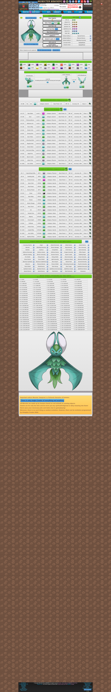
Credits (72, 684)
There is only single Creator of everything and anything (42, 400)
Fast (56, 29)
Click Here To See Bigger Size (31, 44)
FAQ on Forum (23, 690)
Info (33, 2)
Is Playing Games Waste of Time (24, 9)
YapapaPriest (82, 42)
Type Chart (23, 688)
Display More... (56, 50)
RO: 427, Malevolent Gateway (44, 50)
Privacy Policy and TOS (62, 684)
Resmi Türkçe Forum (88, 686)
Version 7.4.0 (88, 4)
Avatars (23, 687)
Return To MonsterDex (31, 17)
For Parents (23, 682)
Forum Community (87, 682)
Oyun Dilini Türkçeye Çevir (23, 5)
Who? (57, 39)
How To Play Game (23, 689)
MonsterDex (23, 686)
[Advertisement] (56, 6)
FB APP (69, 684)
